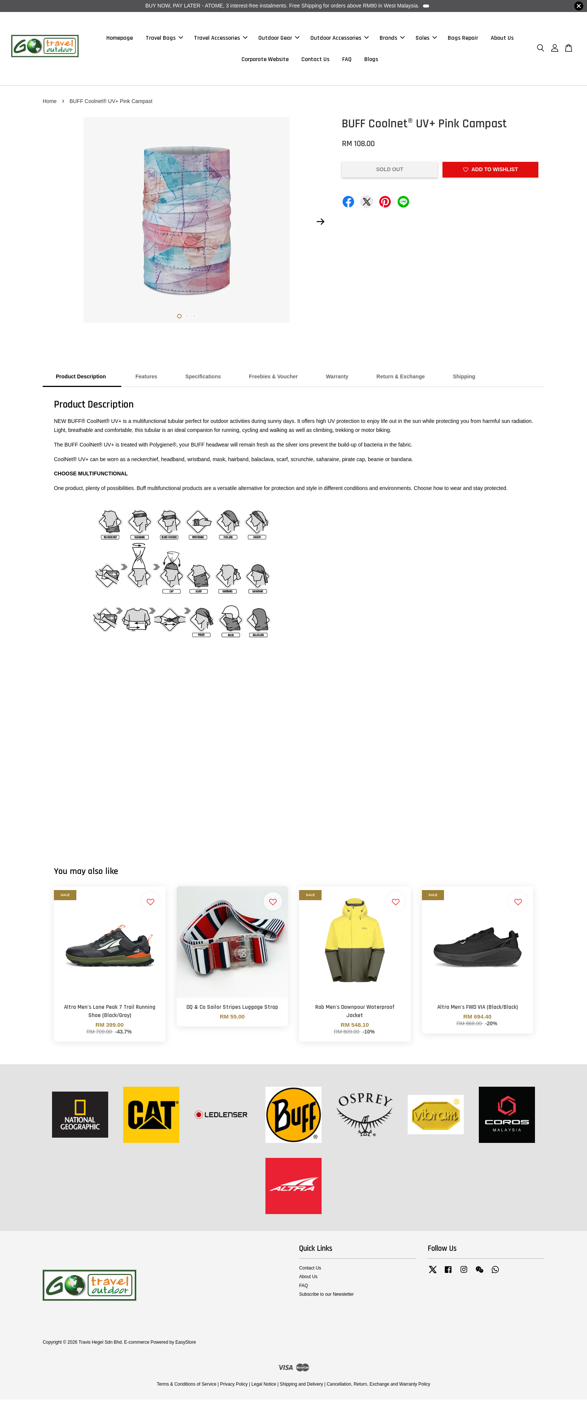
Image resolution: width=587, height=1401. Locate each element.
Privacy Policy (234, 1386)
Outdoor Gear (278, 39)
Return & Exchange (401, 378)
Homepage (119, 39)
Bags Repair (463, 39)
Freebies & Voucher (273, 378)
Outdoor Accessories (339, 39)
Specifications (203, 378)
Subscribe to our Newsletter (326, 1295)
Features (146, 378)
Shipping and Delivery (301, 1386)
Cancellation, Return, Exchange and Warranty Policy (379, 1386)
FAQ (347, 60)
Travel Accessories (220, 39)
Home (50, 103)
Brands (392, 39)
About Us (502, 39)
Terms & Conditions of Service (186, 1386)
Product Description (81, 378)
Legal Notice (263, 1386)
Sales (426, 39)
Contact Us (315, 60)
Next (320, 223)
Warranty (337, 378)
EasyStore (185, 1344)
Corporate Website (265, 60)
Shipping (464, 378)
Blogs (371, 60)
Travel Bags (164, 39)
